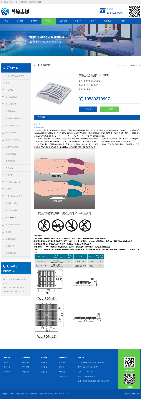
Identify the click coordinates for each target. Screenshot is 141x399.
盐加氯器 (7, 175)
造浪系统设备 (9, 153)
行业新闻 (44, 367)
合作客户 (93, 21)
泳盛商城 (107, 21)
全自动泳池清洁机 (11, 125)
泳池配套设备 (9, 203)
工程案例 (63, 21)
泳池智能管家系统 (11, 224)
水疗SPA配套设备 (11, 139)
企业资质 (7, 372)
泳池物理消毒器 (10, 146)
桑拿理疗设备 (9, 253)
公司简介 (7, 362)
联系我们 (122, 21)
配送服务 (62, 367)
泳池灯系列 (8, 245)
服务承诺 (62, 362)
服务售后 (63, 358)
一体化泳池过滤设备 (12, 196)
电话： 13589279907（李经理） (89, 367)
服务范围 (34, 21)
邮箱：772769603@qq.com (87, 376)
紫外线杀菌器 (9, 97)
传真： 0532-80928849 (85, 372)
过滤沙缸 (7, 90)
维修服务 (62, 372)
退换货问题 (63, 376)
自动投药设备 (9, 104)
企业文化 (7, 367)
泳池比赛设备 (9, 238)
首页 (6, 21)
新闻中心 (78, 21)
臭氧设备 (7, 168)
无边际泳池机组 (10, 111)
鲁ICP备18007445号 (62, 394)
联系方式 (88, 109)
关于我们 (19, 21)
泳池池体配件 (9, 217)
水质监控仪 (8, 161)
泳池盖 (6, 231)
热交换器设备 (9, 132)
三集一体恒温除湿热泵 (13, 76)
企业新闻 (44, 362)
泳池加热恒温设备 (11, 182)
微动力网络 (136, 394)
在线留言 (109, 109)
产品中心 (49, 21)
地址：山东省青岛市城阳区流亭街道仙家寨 (93, 381)
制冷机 (6, 189)
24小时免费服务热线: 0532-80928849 (91, 362)
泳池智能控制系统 (11, 118)
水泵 (5, 83)
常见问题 (44, 372)
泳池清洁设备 (9, 210)
